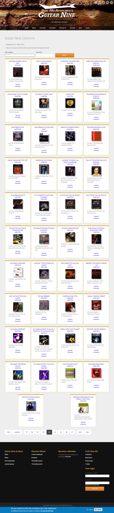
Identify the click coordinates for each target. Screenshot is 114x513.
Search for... (38, 52)
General (16, 84)
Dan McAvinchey (8, 461)
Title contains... (7, 52)
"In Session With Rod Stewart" (70, 228)
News (34, 28)
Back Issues (89, 457)
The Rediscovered (36, 461)
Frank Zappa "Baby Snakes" (97, 364)
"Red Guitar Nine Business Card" (97, 127)
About (5, 457)
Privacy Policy (79, 508)
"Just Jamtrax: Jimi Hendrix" (17, 263)
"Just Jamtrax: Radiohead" (16, 329)
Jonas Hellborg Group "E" (16, 195)
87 (71, 432)
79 (25, 432)
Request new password (93, 484)
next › (79, 432)
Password (89, 480)
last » (86, 432)
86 (65, 432)
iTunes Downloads (36, 454)
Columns (43, 28)
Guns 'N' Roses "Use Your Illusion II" (97, 195)
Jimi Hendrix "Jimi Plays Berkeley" (97, 329)
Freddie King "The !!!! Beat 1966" (70, 61)
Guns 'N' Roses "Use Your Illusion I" (70, 195)
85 (59, 432)
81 (36, 432)
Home (26, 28)
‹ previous (16, 432)
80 (31, 432)
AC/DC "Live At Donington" (43, 61)
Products (62, 28)
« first (7, 432)
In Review (17, 86)
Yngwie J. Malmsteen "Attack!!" (97, 296)
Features (52, 28)
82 (42, 432)
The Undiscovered (36, 464)
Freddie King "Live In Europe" (43, 160)
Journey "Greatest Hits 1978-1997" (17, 160)
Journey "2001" (70, 94)
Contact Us (89, 454)
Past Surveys (89, 461)
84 (54, 432)
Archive (72, 28)
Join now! (68, 456)
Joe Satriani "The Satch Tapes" (44, 94)
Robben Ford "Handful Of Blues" (70, 127)
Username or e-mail (92, 473)
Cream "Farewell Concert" (70, 364)
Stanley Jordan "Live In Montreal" (70, 329)
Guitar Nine (17, 65)
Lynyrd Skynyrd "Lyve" (16, 127)
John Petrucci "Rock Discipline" (30, 397)
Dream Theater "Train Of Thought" (17, 94)
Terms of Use (66, 508)
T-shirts (88, 464)
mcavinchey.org (8, 464)
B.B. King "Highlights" (43, 296)
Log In (87, 28)
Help (80, 28)
